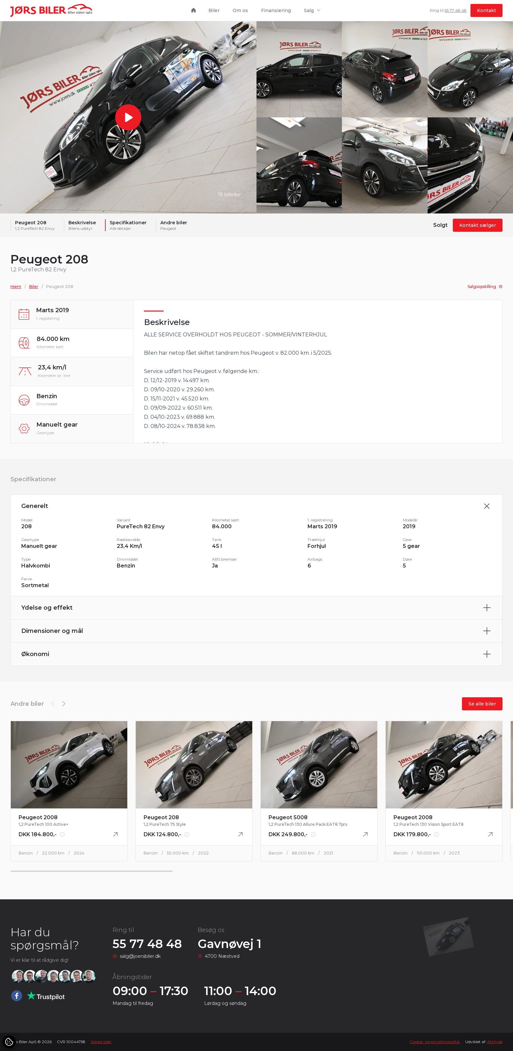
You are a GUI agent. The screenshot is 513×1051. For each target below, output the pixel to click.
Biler (214, 10)
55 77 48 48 (456, 10)
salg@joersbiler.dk (140, 956)
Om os (240, 10)
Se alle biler (482, 708)
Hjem (15, 291)
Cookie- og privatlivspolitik (435, 1041)
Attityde (495, 1041)
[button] (63, 708)
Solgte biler (101, 1041)
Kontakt (486, 10)
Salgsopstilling (485, 291)
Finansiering (276, 10)
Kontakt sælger (477, 230)
